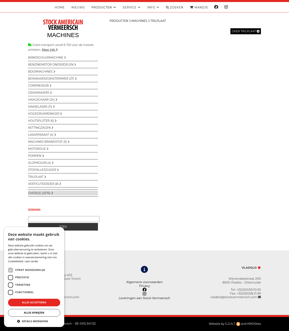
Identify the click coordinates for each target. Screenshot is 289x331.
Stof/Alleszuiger (43, 170)
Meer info (50, 50)
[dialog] (34, 277)
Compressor (39, 85)
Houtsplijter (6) (42, 120)
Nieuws (78, 7)
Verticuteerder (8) (44, 184)
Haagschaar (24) (42, 99)
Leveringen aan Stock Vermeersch (144, 298)
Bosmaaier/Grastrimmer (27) (52, 78)
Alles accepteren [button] (34, 302)
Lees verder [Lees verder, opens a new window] (32, 261)
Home (60, 7)
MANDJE (199, 7)
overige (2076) (40, 193)
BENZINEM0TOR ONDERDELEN (52, 64)
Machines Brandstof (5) (48, 142)
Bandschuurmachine (47, 57)
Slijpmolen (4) (41, 163)
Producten (119, 21)
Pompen (36, 156)
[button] (34, 321)
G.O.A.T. (232, 324)
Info (151, 7)
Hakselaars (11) (41, 106)
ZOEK (63, 227)
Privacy (144, 286)
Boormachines (41, 71)
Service (129, 7)
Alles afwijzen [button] (34, 312)
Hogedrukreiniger (45, 113)
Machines (139, 21)
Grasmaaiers (40, 92)
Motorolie (38, 149)
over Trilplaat (245, 31)
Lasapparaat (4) (42, 135)
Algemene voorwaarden (144, 282)
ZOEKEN (174, 7)
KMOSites (254, 324)
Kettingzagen (40, 128)
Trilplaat (37, 177)
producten (102, 7)
